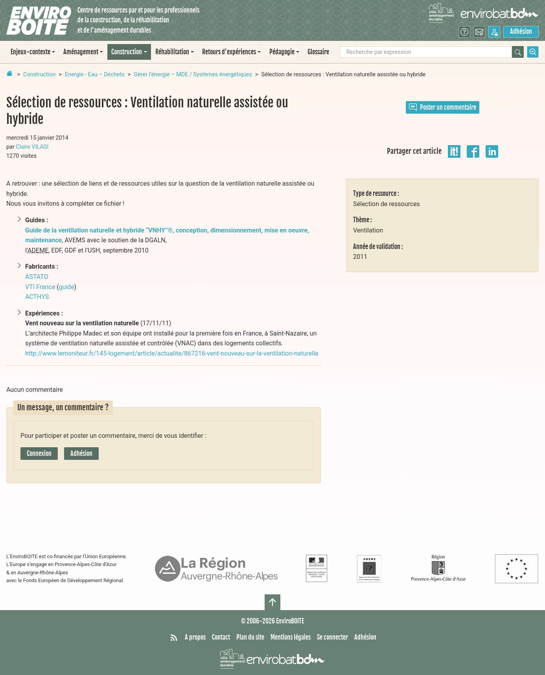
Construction (39, 74)
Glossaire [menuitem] (318, 52)
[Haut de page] (272, 602)
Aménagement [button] (80, 52)
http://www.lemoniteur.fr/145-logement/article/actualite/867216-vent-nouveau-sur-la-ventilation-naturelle (172, 353)
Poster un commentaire (442, 107)
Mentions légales (291, 637)
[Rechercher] (518, 52)
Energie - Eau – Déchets (95, 74)
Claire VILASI (32, 147)
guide (66, 287)
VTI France (40, 287)
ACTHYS (37, 297)
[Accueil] (38, 20)
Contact (221, 637)
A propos (195, 637)
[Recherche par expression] (426, 52)
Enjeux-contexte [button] (30, 52)
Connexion (39, 453)
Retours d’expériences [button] (229, 52)
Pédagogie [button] (282, 52)
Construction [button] (126, 52)
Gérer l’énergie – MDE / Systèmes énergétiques (193, 74)
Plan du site (250, 637)
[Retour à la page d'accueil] (9, 73)
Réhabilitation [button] (172, 52)
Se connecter (332, 637)
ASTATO (36, 276)
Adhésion (521, 31)
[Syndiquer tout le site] (174, 638)
